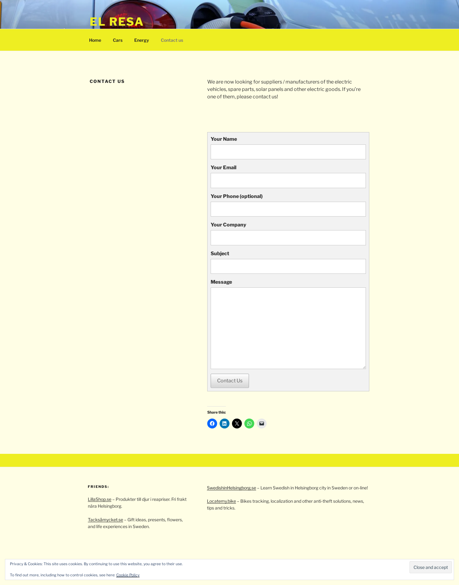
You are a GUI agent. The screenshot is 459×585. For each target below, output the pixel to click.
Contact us (172, 40)
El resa (117, 21)
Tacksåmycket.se (105, 519)
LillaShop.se (99, 499)
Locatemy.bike (221, 501)
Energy (141, 40)
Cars (117, 40)
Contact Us (229, 381)
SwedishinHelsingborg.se (231, 487)
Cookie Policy (127, 575)
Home (95, 40)
